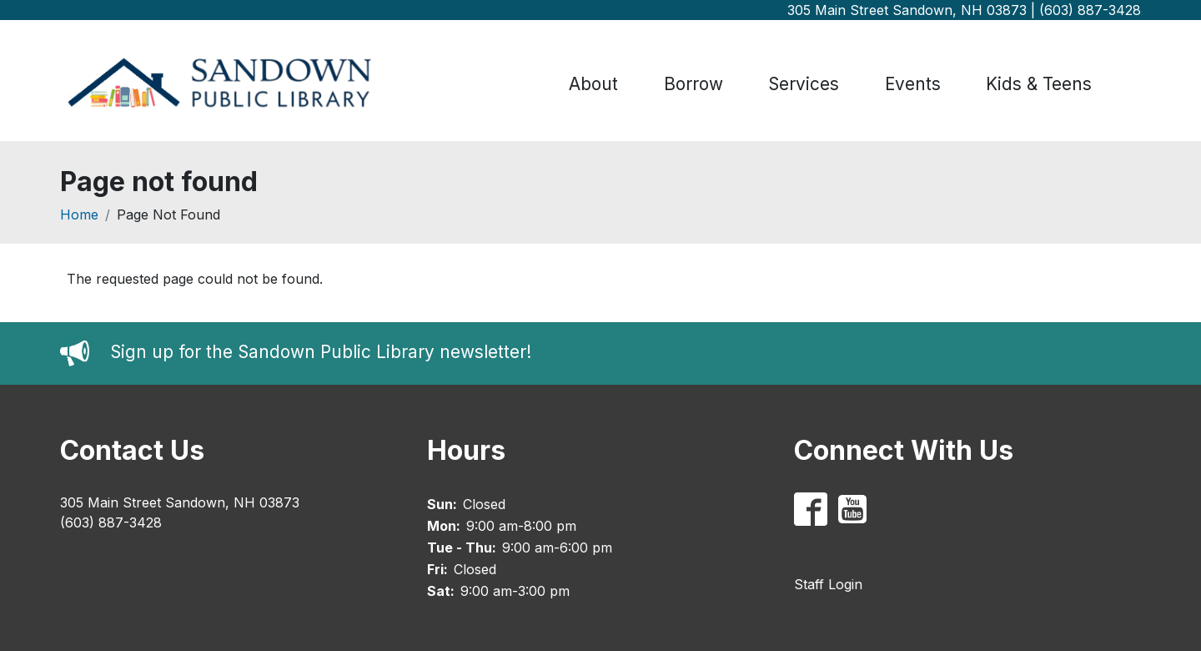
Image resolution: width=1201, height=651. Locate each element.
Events (913, 83)
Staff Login (828, 584)
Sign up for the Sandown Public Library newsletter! (320, 352)
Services (803, 83)
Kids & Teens (1039, 83)
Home (79, 214)
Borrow (693, 83)
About (593, 83)
